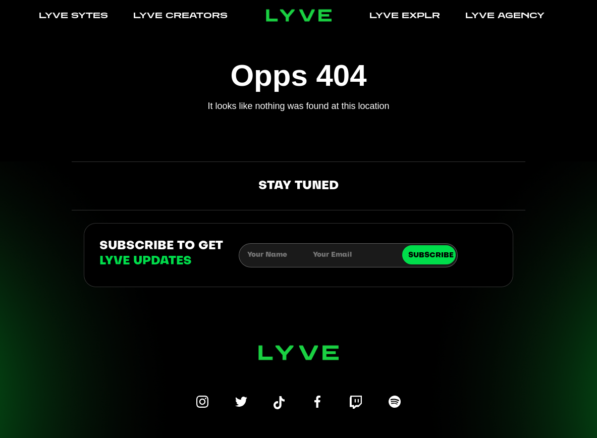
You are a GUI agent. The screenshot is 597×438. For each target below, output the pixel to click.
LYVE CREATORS (180, 15)
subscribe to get (161, 254)
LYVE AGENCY (505, 15)
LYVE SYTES (73, 15)
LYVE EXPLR (404, 15)
